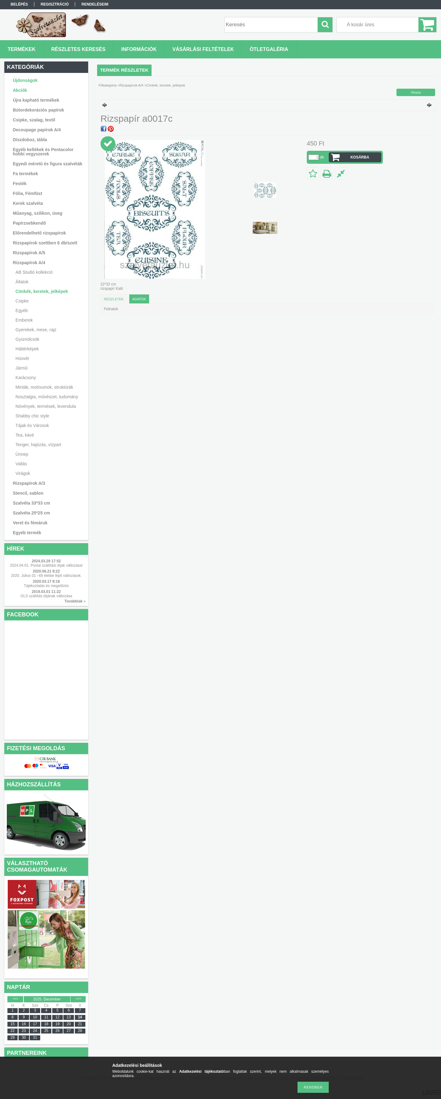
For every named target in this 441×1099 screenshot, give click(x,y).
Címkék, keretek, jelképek (41, 291)
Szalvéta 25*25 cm (31, 512)
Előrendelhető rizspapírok (39, 232)
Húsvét (22, 358)
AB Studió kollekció (34, 272)
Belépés (19, 4)
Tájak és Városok (32, 425)
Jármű (21, 368)
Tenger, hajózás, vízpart (38, 444)
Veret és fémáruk (30, 522)
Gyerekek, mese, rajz (35, 329)
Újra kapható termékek (36, 100)
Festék (19, 183)
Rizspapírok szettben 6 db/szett (45, 242)
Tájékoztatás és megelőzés (46, 586)
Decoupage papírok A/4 (37, 129)
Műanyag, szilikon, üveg (37, 213)
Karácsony (25, 377)
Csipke (22, 300)
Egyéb (21, 310)
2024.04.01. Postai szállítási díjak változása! (46, 565)
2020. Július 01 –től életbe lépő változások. (46, 575)
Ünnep (21, 454)
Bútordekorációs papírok (38, 110)
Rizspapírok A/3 (29, 483)
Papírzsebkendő (29, 223)
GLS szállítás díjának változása (46, 596)
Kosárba (359, 157)
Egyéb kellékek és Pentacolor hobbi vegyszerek (43, 151)
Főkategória (108, 85)
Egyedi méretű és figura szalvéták (47, 163)
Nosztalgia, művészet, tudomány (46, 396)
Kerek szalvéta (28, 203)
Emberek (24, 320)
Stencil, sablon (28, 493)
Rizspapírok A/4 (131, 85)
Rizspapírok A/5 (29, 252)
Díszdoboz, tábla (30, 139)
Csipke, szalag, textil (34, 119)
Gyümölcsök (27, 339)
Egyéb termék (27, 532)
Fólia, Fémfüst (27, 193)
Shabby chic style (32, 415)
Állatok (21, 281)
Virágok (22, 473)
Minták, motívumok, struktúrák (44, 387)
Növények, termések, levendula (45, 406)
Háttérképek (27, 348)
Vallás (21, 463)
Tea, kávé (24, 435)
